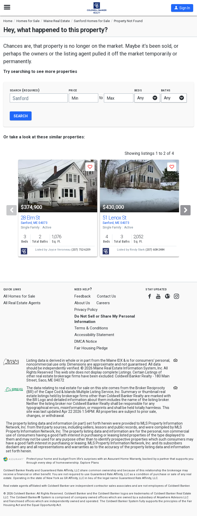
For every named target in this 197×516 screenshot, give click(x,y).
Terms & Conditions (91, 328)
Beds (138, 90)
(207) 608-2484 (154, 249)
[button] (182, 8)
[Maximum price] (118, 97)
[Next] (185, 210)
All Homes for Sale (19, 296)
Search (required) (25, 90)
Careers (103, 303)
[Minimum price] (83, 97)
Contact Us (106, 296)
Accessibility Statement (94, 334)
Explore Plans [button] (89, 462)
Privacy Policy (85, 309)
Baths (166, 90)
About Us (82, 303)
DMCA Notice (85, 341)
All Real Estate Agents (22, 303)
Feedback (82, 296)
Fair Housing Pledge (91, 348)
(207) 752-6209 (80, 249)
